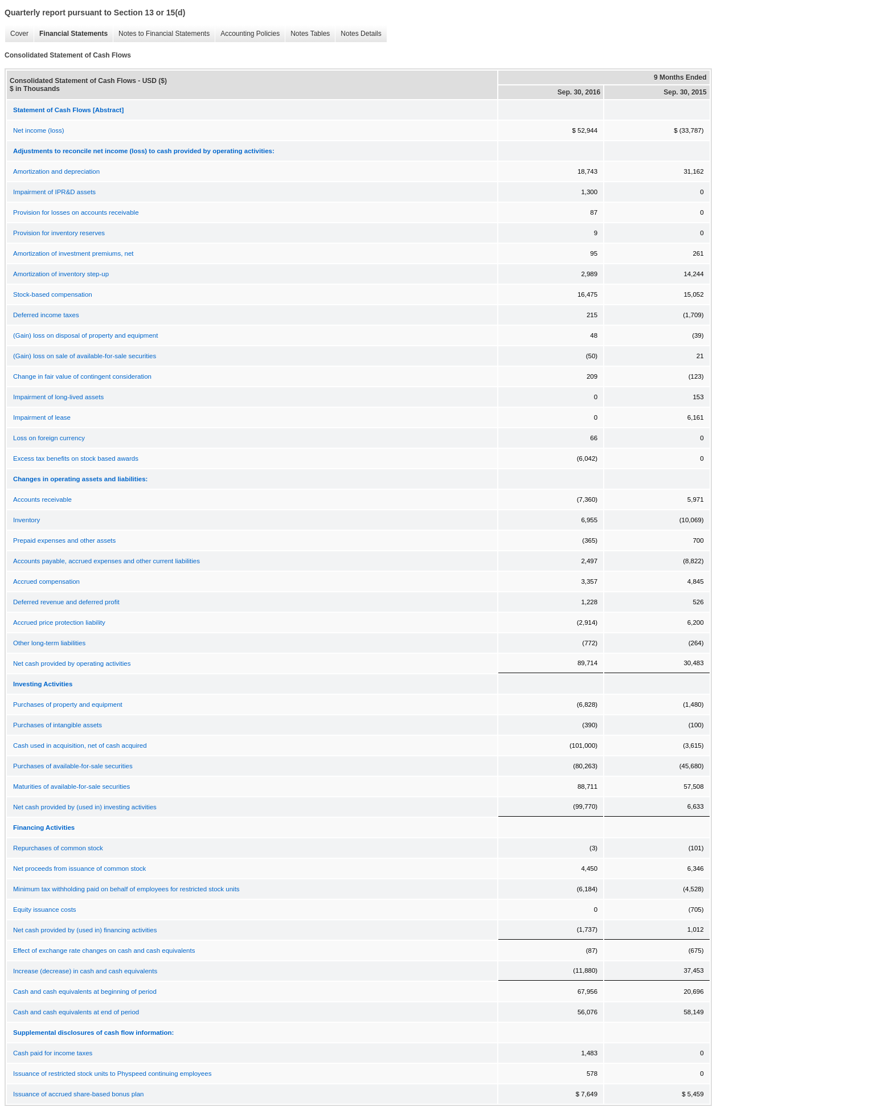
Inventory (26, 520)
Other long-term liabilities (49, 643)
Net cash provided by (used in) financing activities (85, 930)
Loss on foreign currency (49, 438)
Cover (16, 34)
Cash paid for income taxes (52, 1053)
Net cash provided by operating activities (71, 663)
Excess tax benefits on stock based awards (75, 458)
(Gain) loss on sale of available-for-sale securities (84, 356)
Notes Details (358, 34)
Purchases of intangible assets (57, 725)
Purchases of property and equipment (67, 704)
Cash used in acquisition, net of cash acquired (80, 745)
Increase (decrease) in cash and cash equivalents (85, 971)
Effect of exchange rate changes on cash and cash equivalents (104, 950)
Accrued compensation (46, 581)
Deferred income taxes (46, 315)
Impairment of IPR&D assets (54, 192)
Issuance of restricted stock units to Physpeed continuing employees (112, 1073)
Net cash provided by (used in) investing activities (85, 807)
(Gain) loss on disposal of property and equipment (85, 335)
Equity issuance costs (44, 909)
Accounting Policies (247, 34)
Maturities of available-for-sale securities (71, 786)
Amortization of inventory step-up (61, 274)
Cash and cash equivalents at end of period (76, 1012)
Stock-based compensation (52, 294)
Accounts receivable (42, 499)
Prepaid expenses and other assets (64, 540)
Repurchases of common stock (58, 848)
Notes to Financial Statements (161, 34)
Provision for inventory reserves (59, 233)
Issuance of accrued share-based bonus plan (78, 1094)
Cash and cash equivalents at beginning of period (85, 991)
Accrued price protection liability (59, 622)
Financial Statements (71, 34)
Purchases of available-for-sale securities (73, 766)
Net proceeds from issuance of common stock (79, 868)
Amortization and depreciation (56, 171)
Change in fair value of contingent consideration (82, 376)
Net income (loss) (38, 130)
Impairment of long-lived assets (58, 397)
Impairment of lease (42, 417)
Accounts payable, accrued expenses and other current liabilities (106, 561)
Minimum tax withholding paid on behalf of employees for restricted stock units (126, 889)
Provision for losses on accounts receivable (76, 212)
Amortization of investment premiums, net (73, 253)
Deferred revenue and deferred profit (66, 602)
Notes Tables (307, 34)
